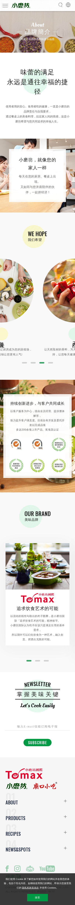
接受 (37, 897)
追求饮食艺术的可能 (38, 608)
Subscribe (37, 742)
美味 (23, 338)
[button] (24, 363)
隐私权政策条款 (30, 887)
